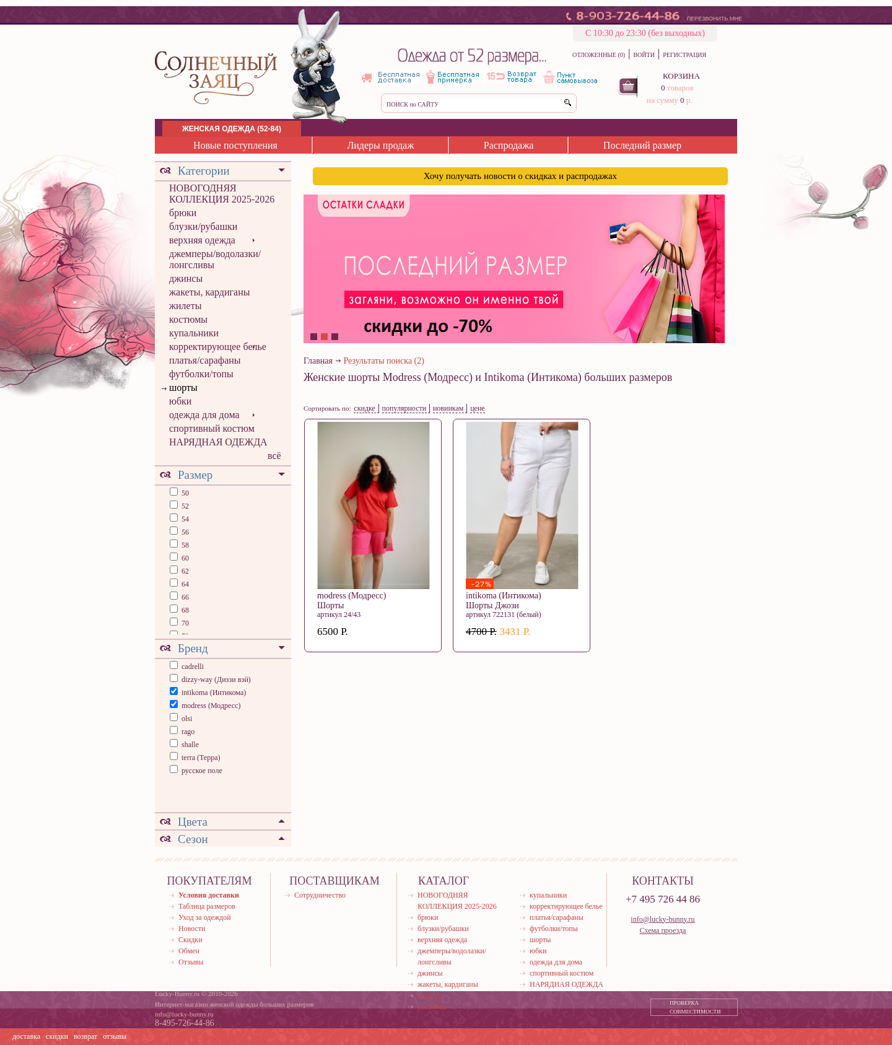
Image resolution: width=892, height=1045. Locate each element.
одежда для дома (204, 414)
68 (184, 610)
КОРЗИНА (681, 76)
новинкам (448, 408)
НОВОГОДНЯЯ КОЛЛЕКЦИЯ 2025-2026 (221, 193)
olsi (186, 718)
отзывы (114, 1036)
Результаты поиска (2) (384, 360)
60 (184, 558)
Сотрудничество (320, 895)
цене (477, 408)
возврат (85, 1036)
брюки (182, 213)
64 (184, 584)
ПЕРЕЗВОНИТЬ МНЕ (714, 18)
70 (184, 623)
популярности (404, 408)
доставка (26, 1036)
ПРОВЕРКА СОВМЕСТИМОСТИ (695, 1007)
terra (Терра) (201, 757)
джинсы (186, 278)
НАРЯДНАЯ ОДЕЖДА (218, 442)
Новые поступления (235, 145)
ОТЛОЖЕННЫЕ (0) (598, 54)
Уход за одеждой (204, 917)
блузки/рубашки (203, 226)
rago (188, 731)
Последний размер (642, 145)
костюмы (188, 319)
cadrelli (192, 666)
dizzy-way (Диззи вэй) (216, 679)
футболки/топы (201, 374)
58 (184, 545)
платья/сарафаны (205, 360)
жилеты (185, 305)
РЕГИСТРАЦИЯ (684, 54)
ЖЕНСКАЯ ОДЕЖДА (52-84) (231, 129)
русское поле (201, 770)
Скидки (190, 939)
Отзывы (191, 962)
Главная (318, 360)
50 (184, 493)
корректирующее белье (217, 346)
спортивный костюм (212, 428)
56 (184, 532)
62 (184, 571)
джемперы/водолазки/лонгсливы (215, 259)
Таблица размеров (206, 906)
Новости (192, 928)
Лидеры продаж (380, 145)
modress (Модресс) (210, 705)
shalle (190, 744)
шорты (183, 387)
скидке (364, 408)
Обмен (188, 951)
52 (184, 506)
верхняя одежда (202, 240)
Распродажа (509, 145)
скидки (57, 1036)
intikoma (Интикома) (213, 692)
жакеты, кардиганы (209, 292)
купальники (194, 333)
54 (184, 519)
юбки (180, 401)
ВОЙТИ (643, 54)
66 (184, 597)
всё (274, 455)
